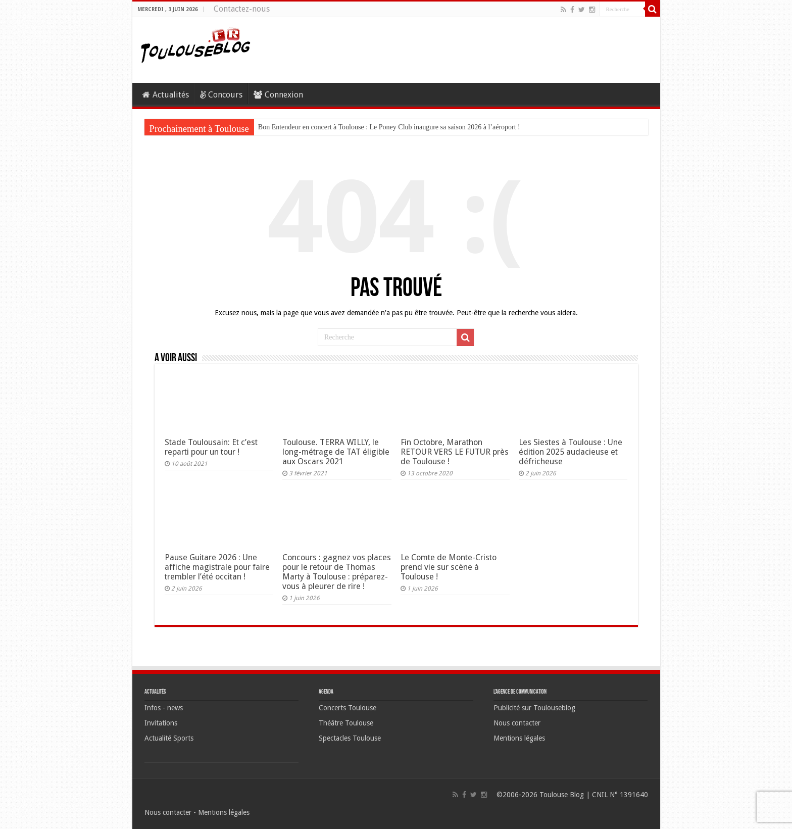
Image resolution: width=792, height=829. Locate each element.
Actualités (165, 95)
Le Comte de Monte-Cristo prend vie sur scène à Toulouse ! (449, 567)
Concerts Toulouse (347, 708)
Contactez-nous (242, 9)
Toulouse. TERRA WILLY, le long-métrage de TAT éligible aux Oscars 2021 (335, 451)
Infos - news (163, 708)
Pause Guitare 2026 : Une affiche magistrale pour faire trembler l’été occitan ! (217, 567)
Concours (221, 95)
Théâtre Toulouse (346, 723)
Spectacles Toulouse (350, 738)
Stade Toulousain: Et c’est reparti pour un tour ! (211, 447)
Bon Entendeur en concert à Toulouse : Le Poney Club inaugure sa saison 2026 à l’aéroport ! (389, 127)
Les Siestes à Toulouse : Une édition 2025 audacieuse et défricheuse (570, 451)
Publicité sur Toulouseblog (534, 708)
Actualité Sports (168, 738)
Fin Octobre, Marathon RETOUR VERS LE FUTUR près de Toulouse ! (455, 451)
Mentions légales (519, 738)
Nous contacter (516, 723)
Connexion (278, 95)
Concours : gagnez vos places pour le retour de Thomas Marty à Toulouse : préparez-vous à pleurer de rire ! (336, 572)
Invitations (160, 723)
